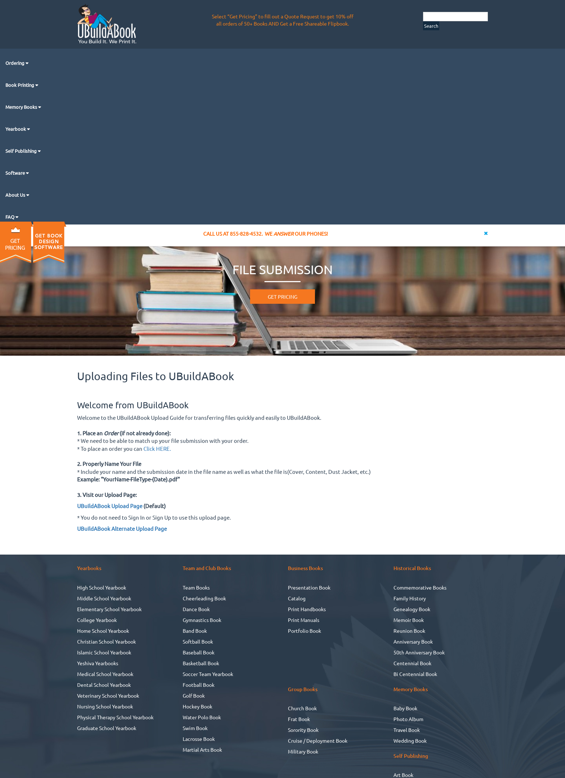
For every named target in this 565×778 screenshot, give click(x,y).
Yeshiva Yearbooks (97, 663)
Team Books (196, 587)
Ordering (15, 63)
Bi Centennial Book (415, 674)
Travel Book (406, 729)
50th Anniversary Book (419, 652)
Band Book (195, 630)
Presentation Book (309, 587)
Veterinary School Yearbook (108, 695)
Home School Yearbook (103, 630)
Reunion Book (409, 630)
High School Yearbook (101, 587)
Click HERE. (157, 448)
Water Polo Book (202, 717)
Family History (409, 598)
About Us (15, 195)
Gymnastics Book (202, 620)
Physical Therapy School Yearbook (115, 717)
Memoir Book (408, 620)
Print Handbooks (307, 609)
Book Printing (20, 85)
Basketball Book (201, 663)
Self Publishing (21, 151)
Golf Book (194, 695)
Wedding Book (410, 740)
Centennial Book (412, 663)
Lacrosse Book (199, 738)
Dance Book (196, 609)
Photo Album (408, 719)
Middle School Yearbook (104, 598)
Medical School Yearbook (105, 674)
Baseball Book (198, 652)
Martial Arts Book (202, 749)
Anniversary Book (413, 641)
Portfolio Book (304, 630)
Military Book (303, 751)
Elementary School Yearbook (109, 609)
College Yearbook (97, 620)
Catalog (297, 598)
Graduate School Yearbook (106, 728)
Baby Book (405, 708)
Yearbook (16, 129)
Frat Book (299, 719)
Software (15, 173)
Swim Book (195, 728)
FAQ (10, 217)
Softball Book (198, 641)
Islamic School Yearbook (104, 652)
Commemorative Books (419, 587)
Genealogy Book (411, 609)
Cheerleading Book (204, 598)
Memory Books (21, 107)
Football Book (198, 684)
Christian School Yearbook (106, 641)
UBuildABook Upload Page (109, 505)
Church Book (302, 708)
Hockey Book (197, 706)
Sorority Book (303, 729)
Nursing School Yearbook (105, 706)
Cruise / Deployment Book (317, 740)
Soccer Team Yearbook (208, 674)
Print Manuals (303, 620)
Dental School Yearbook (104, 684)
